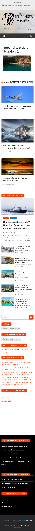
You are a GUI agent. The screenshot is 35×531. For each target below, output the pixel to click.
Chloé (14, 232)
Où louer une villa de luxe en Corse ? (13, 450)
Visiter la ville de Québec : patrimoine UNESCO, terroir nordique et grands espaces (23, 288)
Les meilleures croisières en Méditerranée (14, 483)
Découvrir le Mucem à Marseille (11, 458)
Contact (3, 395)
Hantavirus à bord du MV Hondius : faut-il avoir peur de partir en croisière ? (20, 6)
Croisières (13, 218)
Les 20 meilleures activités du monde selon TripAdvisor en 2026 (23, 248)
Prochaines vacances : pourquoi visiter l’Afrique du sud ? (17, 107)
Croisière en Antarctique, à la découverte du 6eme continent (16, 146)
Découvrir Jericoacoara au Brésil (11, 479)
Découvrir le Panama (8, 487)
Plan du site (5, 398)
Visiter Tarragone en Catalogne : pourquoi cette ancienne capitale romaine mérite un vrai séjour (23, 275)
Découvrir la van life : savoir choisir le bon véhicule (15, 179)
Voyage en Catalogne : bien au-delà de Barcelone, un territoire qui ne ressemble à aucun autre (23, 261)
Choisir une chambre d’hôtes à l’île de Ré (14, 446)
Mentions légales (6, 401)
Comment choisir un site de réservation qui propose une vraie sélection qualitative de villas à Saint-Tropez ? (22, 303)
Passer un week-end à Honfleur (11, 454)
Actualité (6, 218)
